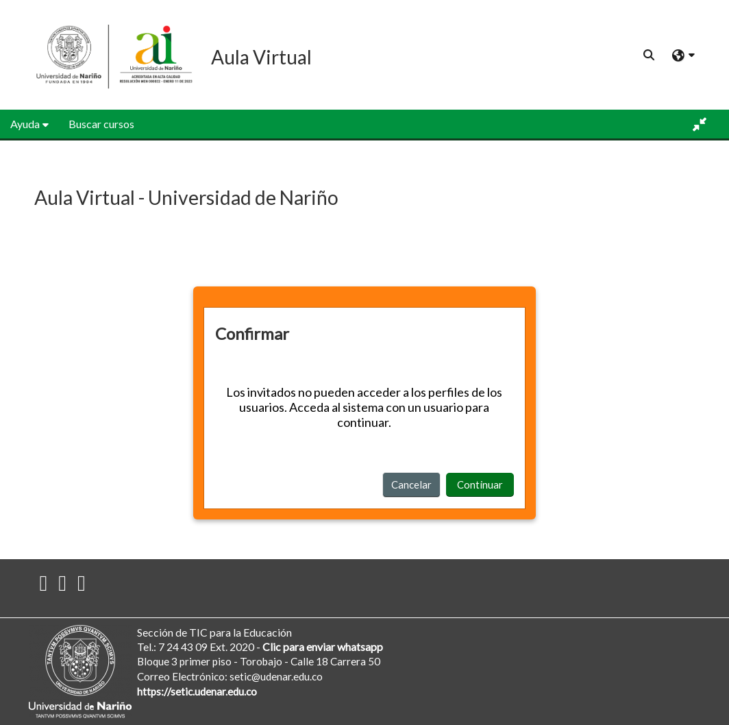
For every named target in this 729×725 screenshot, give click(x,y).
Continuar (480, 484)
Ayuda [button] (25, 123)
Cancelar (411, 484)
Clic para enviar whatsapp (322, 646)
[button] (649, 55)
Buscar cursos (101, 123)
